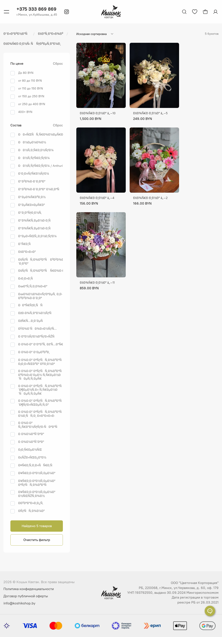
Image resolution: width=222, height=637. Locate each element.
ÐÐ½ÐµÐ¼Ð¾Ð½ (32, 142)
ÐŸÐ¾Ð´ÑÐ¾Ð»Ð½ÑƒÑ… (37, 329)
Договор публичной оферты (25, 596)
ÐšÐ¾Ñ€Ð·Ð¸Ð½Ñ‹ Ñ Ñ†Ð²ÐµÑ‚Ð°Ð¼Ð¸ (32, 44)
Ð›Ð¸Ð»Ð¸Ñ (26, 278)
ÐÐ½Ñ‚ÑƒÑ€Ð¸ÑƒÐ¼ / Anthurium (42, 166)
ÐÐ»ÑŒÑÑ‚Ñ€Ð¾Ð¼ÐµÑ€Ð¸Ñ (43, 134)
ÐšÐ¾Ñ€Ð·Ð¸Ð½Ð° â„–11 (97, 283)
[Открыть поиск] (184, 11)
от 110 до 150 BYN (30, 88)
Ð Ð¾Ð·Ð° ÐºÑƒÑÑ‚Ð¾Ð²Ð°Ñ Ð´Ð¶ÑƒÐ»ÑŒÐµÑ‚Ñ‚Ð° (42, 403)
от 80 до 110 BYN (30, 81)
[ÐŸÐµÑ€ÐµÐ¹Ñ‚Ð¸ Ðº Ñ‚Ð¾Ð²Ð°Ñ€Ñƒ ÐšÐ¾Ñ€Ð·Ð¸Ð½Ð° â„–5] (142, 75)
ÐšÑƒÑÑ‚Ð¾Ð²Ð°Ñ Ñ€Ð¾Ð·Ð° (41, 271)
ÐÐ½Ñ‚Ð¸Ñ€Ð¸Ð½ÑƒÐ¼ (36, 150)
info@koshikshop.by (19, 603)
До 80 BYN (25, 73)
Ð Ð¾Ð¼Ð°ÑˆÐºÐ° (31, 434)
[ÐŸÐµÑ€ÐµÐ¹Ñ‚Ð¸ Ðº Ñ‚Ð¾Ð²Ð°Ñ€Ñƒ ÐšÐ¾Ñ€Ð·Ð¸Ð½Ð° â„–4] (88, 160)
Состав (15, 125)
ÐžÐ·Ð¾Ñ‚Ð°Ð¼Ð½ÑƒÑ (36, 313)
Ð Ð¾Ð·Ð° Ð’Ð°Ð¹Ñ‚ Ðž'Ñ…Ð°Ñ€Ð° (42, 344)
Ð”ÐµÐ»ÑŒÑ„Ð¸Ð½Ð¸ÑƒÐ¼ (37, 236)
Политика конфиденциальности (28, 589)
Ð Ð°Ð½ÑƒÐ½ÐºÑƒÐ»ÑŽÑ (37, 336)
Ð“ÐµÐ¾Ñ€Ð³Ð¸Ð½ (32, 197)
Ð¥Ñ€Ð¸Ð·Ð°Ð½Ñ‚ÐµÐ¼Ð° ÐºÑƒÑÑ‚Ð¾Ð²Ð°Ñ (36, 483)
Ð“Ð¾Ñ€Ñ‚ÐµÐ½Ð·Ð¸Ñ (35, 220)
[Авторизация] (216, 11)
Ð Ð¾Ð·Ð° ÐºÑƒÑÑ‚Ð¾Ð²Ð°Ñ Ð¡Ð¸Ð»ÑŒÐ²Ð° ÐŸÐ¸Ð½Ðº (41, 362)
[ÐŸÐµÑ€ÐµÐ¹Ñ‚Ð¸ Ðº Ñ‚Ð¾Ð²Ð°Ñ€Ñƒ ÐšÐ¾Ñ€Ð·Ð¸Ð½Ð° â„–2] (154, 160)
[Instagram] (66, 11)
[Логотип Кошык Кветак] (111, 11)
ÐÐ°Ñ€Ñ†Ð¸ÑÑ (31, 305)
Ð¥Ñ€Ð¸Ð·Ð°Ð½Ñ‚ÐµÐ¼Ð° (36, 473)
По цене (16, 64)
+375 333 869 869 (36, 9)
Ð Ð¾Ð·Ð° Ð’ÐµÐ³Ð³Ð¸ (34, 352)
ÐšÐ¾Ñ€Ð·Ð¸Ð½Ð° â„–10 (98, 113)
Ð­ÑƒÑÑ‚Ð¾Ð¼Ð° (31, 511)
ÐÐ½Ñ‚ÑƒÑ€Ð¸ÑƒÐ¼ (34, 158)
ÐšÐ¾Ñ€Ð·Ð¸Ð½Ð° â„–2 (150, 198)
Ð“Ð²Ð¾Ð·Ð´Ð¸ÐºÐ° (31, 181)
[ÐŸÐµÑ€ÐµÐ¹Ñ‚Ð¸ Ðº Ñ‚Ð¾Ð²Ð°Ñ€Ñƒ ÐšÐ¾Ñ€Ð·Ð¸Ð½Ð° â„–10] (88, 75)
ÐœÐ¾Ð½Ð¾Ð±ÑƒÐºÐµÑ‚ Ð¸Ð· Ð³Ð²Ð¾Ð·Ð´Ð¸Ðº (40, 296)
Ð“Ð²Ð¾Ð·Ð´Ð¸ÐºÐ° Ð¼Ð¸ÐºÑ (40, 189)
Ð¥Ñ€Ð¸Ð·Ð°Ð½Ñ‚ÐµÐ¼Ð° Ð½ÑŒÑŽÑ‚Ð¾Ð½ (36, 494)
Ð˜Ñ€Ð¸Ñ (25, 244)
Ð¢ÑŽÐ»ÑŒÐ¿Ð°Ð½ (32, 457)
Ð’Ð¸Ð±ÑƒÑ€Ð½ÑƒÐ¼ (33, 173)
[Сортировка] (95, 34)
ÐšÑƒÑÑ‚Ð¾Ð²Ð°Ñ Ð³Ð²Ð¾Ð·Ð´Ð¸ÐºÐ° (42, 261)
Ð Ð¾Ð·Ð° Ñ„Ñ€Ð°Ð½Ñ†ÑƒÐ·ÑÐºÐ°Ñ (39, 425)
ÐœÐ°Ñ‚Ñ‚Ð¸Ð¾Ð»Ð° (32, 286)
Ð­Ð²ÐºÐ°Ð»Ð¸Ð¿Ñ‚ (30, 503)
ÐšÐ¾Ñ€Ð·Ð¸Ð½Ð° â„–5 (150, 113)
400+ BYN (25, 112)
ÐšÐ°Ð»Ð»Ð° (27, 252)
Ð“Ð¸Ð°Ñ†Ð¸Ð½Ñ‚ (30, 213)
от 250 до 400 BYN (31, 104)
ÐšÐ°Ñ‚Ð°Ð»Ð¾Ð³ (50, 34)
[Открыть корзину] (205, 11)
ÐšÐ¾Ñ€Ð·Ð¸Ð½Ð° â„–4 (97, 198)
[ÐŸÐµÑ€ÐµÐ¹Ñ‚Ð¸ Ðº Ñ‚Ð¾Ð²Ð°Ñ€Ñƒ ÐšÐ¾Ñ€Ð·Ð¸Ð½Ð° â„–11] (101, 244)
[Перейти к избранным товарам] (194, 11)
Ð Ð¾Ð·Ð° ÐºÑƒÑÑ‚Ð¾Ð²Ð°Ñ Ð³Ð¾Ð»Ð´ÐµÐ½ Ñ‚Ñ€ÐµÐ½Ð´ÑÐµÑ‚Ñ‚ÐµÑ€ (41, 375)
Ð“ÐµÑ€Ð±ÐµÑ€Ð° (31, 205)
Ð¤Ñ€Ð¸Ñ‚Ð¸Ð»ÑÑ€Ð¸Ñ (36, 465)
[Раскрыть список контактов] (210, 611)
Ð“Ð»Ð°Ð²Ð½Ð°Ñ (16, 34)
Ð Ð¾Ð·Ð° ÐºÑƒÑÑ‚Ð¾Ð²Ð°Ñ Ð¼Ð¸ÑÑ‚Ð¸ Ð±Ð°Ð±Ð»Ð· (41, 414)
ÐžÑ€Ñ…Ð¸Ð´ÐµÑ (31, 321)
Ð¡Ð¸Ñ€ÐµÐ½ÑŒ (30, 450)
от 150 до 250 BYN (31, 96)
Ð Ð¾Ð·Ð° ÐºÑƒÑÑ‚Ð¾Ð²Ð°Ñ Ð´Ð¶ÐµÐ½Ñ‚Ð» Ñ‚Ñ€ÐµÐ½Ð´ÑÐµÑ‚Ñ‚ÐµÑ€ (42, 389)
